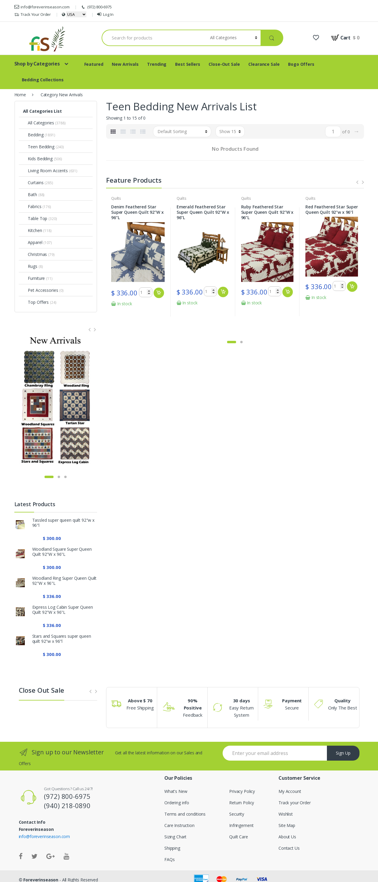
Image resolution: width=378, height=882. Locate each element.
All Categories (38, 123)
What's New (175, 791)
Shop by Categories (37, 63)
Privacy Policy (242, 791)
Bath (30, 194)
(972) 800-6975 (96, 7)
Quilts (116, 198)
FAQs (169, 859)
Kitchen (32, 230)
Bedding (33, 135)
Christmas (35, 254)
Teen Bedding (38, 146)
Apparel (32, 242)
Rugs (30, 266)
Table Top (35, 218)
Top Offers (36, 302)
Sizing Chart (175, 837)
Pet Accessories (40, 290)
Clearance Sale (263, 64)
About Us (287, 837)
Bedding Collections (43, 80)
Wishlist (285, 814)
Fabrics (32, 206)
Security (236, 814)
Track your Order (294, 802)
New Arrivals (125, 64)
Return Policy (241, 802)
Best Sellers (187, 64)
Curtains (33, 182)
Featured (93, 64)
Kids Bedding (38, 158)
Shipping (172, 848)
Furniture (34, 278)
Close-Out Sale (224, 64)
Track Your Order (32, 14)
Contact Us (289, 848)
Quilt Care (238, 837)
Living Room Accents (45, 170)
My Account (289, 791)
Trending (156, 64)
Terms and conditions (185, 814)
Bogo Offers (301, 64)
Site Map (286, 825)
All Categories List (42, 111)
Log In (105, 14)
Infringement (241, 825)
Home (20, 94)
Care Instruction (179, 825)
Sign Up (343, 753)
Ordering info (176, 802)
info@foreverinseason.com (42, 7)
